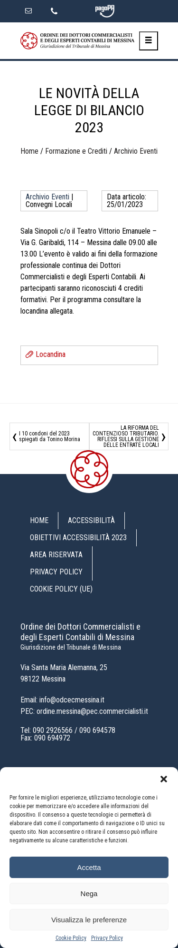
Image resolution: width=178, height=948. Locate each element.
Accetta (89, 867)
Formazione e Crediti (76, 151)
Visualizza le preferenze (89, 920)
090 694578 (97, 730)
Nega (89, 893)
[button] (164, 779)
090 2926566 (53, 730)
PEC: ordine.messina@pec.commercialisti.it (84, 711)
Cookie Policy (71, 938)
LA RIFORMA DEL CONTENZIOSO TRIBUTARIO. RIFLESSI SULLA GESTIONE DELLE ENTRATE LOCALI (126, 436)
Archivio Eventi (136, 151)
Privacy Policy (107, 938)
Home (29, 151)
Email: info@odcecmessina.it (62, 699)
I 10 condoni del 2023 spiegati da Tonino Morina (49, 436)
